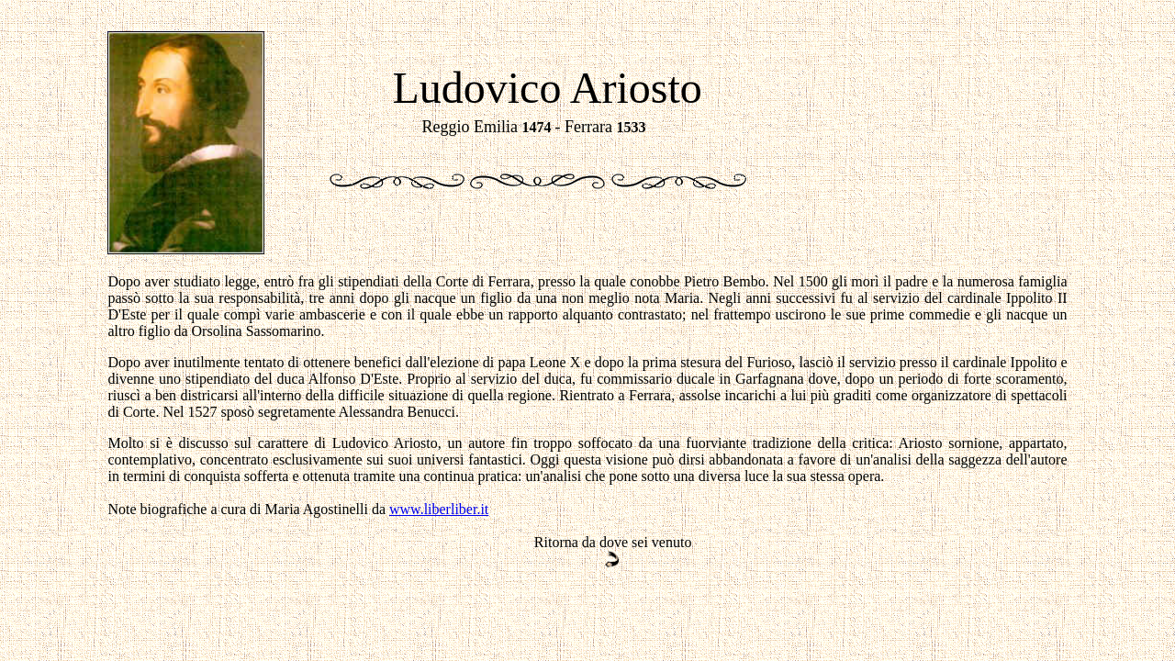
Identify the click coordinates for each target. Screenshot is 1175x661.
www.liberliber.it (438, 509)
